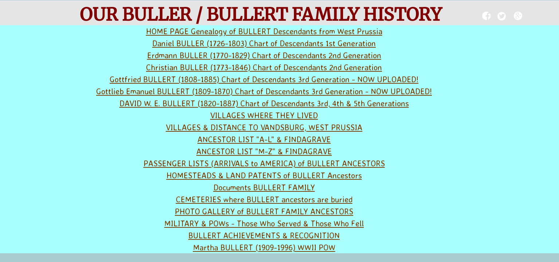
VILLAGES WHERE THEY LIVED (264, 115)
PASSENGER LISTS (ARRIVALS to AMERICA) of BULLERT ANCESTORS (264, 163)
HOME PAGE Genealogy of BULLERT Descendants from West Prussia (264, 31)
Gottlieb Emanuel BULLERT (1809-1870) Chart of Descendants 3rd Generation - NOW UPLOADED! (264, 91)
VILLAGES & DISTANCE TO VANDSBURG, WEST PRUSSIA (264, 127)
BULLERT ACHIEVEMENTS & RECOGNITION (264, 235)
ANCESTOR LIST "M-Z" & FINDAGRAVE (264, 151)
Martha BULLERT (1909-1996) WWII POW (264, 247)
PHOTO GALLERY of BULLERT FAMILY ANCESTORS (264, 211)
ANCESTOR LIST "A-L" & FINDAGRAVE (264, 139)
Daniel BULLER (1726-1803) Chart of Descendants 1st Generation (264, 43)
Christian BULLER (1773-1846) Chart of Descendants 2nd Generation (264, 67)
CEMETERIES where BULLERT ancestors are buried (264, 199)
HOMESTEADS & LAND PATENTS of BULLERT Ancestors (264, 175)
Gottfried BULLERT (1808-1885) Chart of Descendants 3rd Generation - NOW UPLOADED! (264, 79)
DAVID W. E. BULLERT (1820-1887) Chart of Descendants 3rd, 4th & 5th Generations (264, 103)
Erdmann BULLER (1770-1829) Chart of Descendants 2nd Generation (264, 55)
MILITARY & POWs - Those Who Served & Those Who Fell (264, 223)
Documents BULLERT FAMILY (264, 187)
